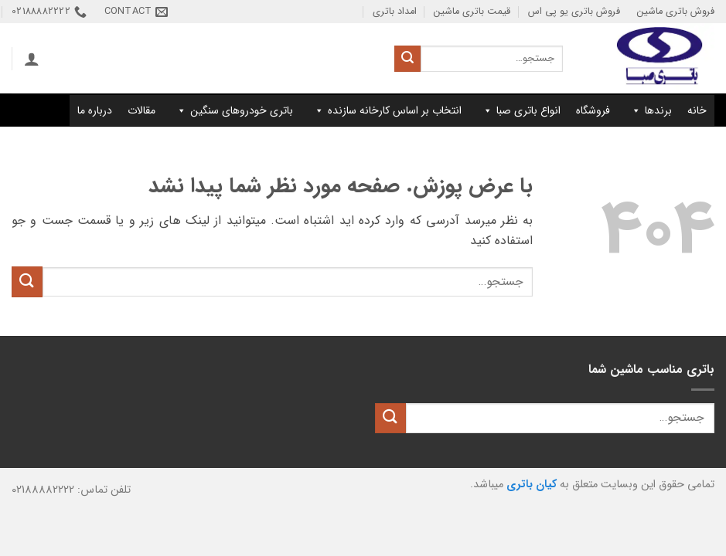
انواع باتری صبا (521, 110)
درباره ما (94, 110)
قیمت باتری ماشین (472, 11)
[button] (31, 59)
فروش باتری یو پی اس (574, 11)
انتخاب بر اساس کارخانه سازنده (387, 110)
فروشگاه (593, 110)
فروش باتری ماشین (675, 11)
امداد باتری (395, 11)
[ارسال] (407, 59)
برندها (651, 110)
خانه (697, 110)
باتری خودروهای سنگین (234, 110)
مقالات (141, 110)
